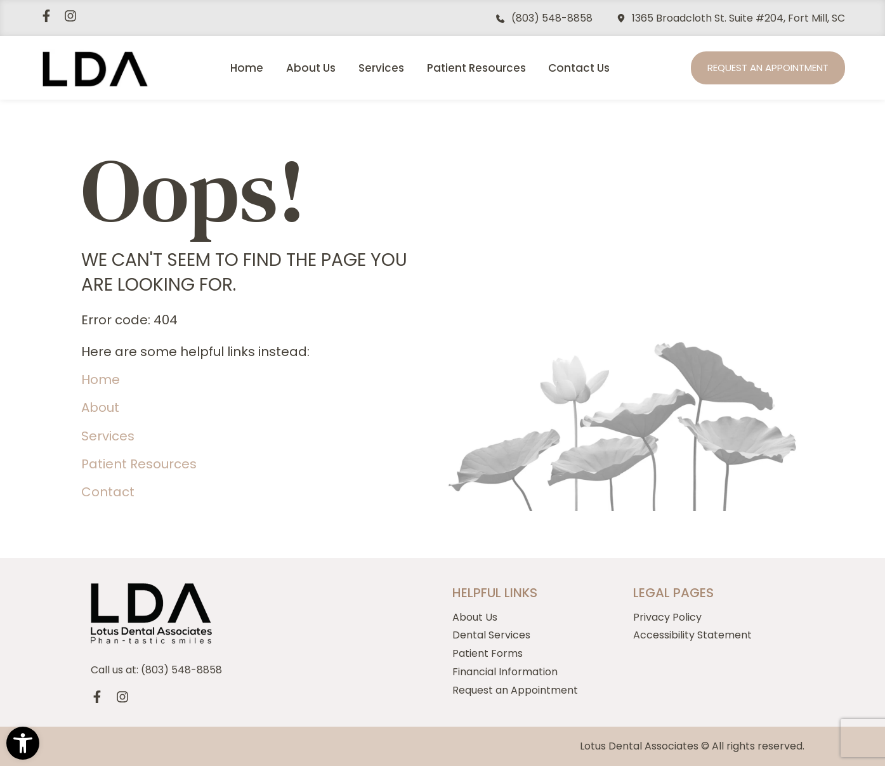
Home (246, 68)
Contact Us (579, 68)
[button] (22, 743)
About (100, 407)
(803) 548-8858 (552, 18)
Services (381, 68)
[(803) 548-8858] (500, 18)
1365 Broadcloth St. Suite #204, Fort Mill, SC (738, 18)
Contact (107, 492)
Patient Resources (476, 68)
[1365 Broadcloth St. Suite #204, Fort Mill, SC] (621, 18)
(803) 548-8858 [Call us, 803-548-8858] (181, 670)
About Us (311, 68)
